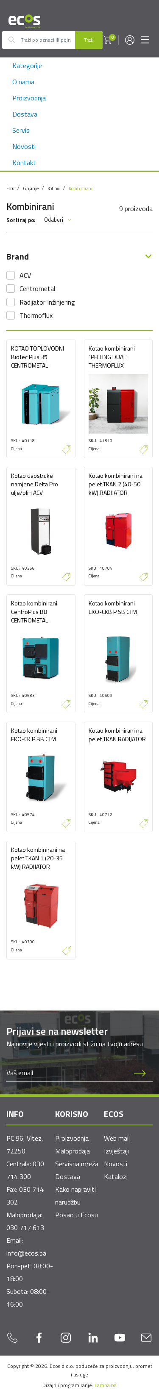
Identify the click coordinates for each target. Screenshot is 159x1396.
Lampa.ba (106, 1385)
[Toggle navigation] (145, 40)
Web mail (117, 1138)
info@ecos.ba (26, 1253)
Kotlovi (53, 188)
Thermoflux (36, 315)
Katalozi (116, 1176)
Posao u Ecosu (76, 1215)
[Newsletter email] (67, 1073)
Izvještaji (116, 1151)
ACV (25, 275)
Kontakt (24, 162)
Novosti (24, 146)
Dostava (24, 114)
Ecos (10, 188)
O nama (23, 82)
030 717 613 (25, 1227)
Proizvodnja (29, 98)
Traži (89, 40)
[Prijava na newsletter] (140, 1073)
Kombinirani (80, 188)
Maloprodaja (72, 1151)
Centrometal (37, 288)
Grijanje (30, 188)
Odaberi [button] (58, 220)
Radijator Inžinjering (47, 302)
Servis (21, 130)
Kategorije (27, 65)
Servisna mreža (76, 1164)
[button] (107, 40)
